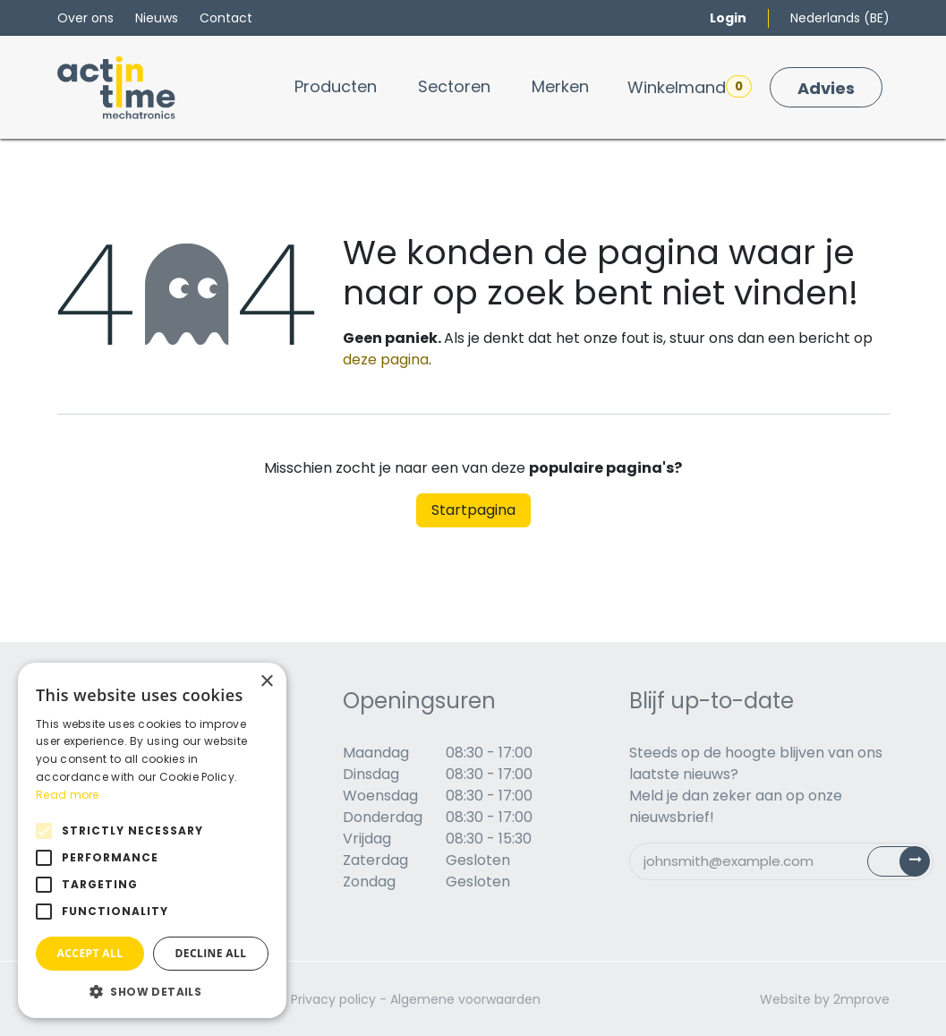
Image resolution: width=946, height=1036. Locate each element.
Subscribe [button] (909, 865)
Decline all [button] (211, 953)
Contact (226, 18)
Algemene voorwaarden (465, 999)
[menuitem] (335, 86)
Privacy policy (333, 999)
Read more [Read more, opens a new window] (67, 794)
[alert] (152, 840)
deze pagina (386, 359)
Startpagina (473, 510)
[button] (152, 991)
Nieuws (156, 18)
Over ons (85, 18)
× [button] (266, 682)
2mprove (861, 999)
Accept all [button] (90, 953)
